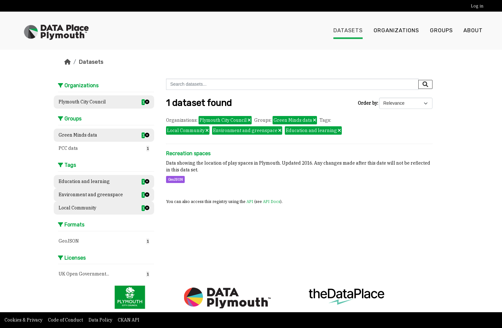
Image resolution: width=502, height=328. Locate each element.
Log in (477, 6)
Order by (367, 103)
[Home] (67, 62)
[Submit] (425, 84)
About (473, 30)
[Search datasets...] (292, 84)
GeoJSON (175, 179)
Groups (441, 30)
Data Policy (100, 320)
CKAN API (128, 320)
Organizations (396, 30)
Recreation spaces (188, 153)
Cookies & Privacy (24, 320)
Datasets (348, 30)
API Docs (271, 201)
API (249, 201)
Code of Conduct (66, 320)
